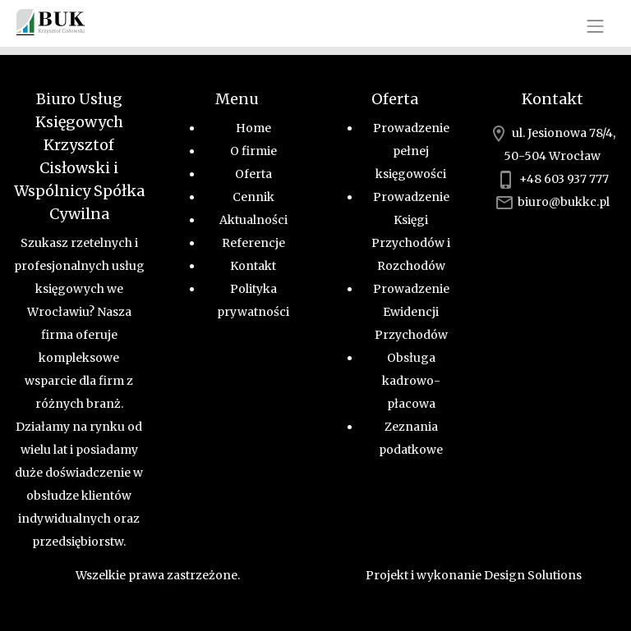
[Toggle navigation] (596, 26)
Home (253, 128)
